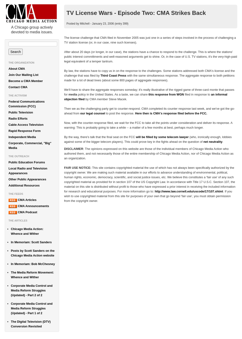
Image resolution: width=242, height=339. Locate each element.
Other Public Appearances (27, 179)
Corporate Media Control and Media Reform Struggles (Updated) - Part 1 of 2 (31, 308)
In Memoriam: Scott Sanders (31, 242)
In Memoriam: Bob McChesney (33, 264)
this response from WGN (166, 94)
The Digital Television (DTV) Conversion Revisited (31, 324)
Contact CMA (18, 87)
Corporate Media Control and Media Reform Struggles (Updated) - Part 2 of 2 (31, 290)
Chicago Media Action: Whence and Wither (27, 231)
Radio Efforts (18, 118)
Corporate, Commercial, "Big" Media (30, 145)
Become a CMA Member (26, 81)
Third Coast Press (113, 75)
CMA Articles (22, 200)
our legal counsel (92, 113)
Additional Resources (24, 185)
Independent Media (22, 137)
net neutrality (212, 141)
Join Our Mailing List (24, 75)
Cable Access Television (26, 124)
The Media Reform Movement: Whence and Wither (32, 275)
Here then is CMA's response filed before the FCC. (171, 113)
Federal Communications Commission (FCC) (27, 104)
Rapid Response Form (25, 131)
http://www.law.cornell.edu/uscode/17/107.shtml (189, 191)
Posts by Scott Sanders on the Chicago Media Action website (33, 253)
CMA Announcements (29, 206)
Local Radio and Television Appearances (28, 171)
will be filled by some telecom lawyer (162, 137)
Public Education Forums (27, 162)
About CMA (17, 68)
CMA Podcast (23, 212)
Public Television (21, 112)
